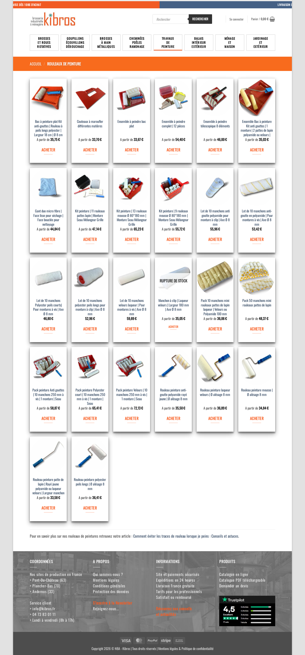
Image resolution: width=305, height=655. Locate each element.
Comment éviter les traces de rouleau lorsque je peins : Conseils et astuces (185, 536)
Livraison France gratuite (175, 586)
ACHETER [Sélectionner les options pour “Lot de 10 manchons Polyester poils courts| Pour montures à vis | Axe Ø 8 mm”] (48, 329)
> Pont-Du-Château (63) (48, 580)
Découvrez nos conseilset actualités (174, 611)
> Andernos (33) (42, 591)
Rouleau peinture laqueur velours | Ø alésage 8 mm (215, 392)
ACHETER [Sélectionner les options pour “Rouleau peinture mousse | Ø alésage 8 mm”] (257, 418)
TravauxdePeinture (168, 42)
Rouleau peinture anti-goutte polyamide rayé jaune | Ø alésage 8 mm (173, 394)
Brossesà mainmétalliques (106, 42)
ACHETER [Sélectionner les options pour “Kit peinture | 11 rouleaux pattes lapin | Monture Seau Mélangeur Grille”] (90, 239)
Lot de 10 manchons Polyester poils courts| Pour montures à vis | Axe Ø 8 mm (48, 307)
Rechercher (200, 18)
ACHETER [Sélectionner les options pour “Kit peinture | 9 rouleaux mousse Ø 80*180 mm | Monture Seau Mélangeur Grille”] (173, 239)
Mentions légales (106, 580)
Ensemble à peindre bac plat (131, 123)
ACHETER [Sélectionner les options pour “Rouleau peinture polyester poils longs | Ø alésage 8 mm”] (90, 508)
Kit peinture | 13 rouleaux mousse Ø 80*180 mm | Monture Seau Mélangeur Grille (132, 218)
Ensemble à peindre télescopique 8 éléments (215, 123)
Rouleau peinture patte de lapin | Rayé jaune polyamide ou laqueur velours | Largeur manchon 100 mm (48, 486)
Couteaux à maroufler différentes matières (90, 123)
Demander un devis (233, 586)
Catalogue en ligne (233, 574)
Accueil (35, 64)
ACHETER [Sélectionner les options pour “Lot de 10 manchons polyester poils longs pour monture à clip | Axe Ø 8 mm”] (90, 329)
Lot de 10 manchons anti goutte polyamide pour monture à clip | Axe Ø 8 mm (215, 218)
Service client (40, 603)
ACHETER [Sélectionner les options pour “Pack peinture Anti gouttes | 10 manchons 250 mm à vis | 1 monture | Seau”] (48, 418)
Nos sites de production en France (56, 574)
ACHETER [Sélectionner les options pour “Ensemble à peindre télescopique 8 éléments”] (215, 150)
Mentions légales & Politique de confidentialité (186, 648)
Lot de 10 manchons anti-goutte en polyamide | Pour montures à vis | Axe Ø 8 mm (257, 218)
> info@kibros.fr (42, 608)
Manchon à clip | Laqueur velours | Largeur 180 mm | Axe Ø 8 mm (173, 305)
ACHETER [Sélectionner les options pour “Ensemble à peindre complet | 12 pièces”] (173, 150)
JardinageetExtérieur (260, 42)
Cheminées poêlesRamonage (136, 42)
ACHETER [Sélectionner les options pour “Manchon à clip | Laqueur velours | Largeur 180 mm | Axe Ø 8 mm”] (173, 327)
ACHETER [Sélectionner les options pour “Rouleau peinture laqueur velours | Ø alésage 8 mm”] (215, 418)
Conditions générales (109, 586)
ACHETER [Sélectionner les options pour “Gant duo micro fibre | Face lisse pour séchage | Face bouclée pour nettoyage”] (48, 239)
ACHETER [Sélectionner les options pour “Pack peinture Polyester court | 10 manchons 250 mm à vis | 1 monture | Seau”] (90, 418)
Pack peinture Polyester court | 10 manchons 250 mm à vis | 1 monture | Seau (90, 397)
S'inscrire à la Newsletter (112, 603)
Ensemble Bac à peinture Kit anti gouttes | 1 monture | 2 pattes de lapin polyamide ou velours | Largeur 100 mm (257, 128)
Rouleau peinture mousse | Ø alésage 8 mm (257, 392)
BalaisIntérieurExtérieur (199, 42)
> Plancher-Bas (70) (45, 586)
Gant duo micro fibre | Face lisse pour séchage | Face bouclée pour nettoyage (48, 218)
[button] (263, 19)
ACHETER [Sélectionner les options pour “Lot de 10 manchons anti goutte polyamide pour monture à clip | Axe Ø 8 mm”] (215, 239)
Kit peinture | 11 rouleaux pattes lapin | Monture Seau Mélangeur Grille (90, 215)
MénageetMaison (229, 42)
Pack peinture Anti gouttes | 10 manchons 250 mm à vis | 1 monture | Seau (48, 394)
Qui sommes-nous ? (108, 574)
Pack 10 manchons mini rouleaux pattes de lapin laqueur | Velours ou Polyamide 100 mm (215, 307)
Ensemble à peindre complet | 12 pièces (173, 123)
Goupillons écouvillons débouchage (75, 42)
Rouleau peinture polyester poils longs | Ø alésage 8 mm (90, 484)
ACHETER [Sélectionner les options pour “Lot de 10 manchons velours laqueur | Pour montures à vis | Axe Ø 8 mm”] (131, 329)
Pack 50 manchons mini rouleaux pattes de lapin (256, 302)
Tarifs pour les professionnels (179, 591)
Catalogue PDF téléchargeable (242, 580)
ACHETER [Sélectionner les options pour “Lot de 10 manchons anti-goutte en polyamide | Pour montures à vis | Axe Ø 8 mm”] (257, 239)
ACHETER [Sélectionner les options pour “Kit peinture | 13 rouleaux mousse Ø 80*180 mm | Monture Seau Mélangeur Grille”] (131, 239)
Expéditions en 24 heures (175, 580)
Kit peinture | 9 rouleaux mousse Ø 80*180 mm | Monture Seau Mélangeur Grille (173, 218)
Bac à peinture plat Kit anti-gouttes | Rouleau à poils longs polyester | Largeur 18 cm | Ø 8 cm (48, 128)
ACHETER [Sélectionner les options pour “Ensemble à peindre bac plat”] (131, 150)
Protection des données (111, 591)
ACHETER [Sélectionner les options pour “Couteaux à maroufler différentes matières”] (90, 150)
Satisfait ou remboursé (174, 597)
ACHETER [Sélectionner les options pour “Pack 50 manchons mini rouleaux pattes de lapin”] (257, 329)
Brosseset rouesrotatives (44, 42)
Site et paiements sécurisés (177, 574)
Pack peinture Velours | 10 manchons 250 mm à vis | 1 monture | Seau (131, 394)
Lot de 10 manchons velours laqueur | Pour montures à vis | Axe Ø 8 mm (131, 307)
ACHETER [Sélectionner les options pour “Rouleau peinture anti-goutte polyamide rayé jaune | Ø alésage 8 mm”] (173, 418)
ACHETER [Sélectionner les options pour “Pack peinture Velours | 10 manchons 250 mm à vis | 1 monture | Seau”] (131, 418)
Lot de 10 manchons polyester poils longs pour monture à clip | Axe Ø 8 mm (90, 307)
